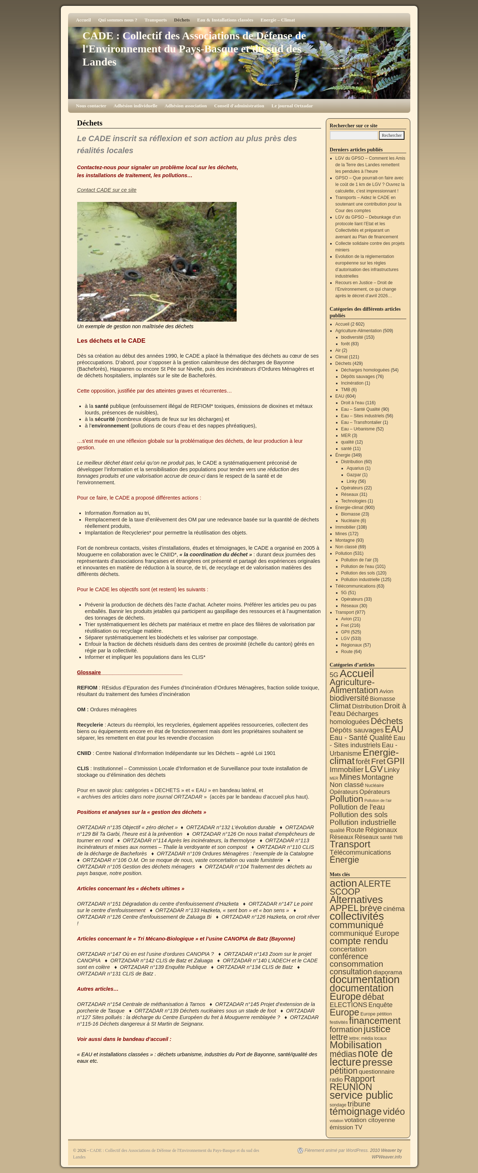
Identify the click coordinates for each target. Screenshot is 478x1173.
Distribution (352, 461)
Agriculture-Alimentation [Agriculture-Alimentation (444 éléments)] (354, 686)
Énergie (342, 455)
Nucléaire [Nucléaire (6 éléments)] (374, 785)
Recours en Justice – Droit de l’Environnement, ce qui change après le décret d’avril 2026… (365, 289)
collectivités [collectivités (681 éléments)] (357, 916)
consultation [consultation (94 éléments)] (351, 971)
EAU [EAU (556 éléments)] (394, 729)
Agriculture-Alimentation (358, 330)
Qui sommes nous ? (117, 20)
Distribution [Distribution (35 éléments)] (367, 706)
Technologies (354, 501)
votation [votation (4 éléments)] (336, 1120)
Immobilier (345, 527)
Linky (352, 481)
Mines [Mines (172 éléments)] (350, 777)
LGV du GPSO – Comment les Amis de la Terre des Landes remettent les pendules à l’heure (370, 165)
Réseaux (349, 494)
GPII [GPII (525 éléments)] (395, 761)
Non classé (346, 546)
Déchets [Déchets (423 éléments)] (387, 721)
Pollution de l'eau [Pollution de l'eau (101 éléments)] (357, 807)
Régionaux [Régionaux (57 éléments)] (381, 830)
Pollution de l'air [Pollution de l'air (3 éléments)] (378, 800)
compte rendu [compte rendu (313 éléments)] (359, 940)
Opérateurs (352, 487)
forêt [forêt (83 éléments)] (363, 762)
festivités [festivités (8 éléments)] (339, 1022)
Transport (344, 612)
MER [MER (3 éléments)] (334, 778)
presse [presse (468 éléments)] (377, 1062)
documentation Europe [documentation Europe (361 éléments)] (362, 992)
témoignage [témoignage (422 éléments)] (356, 1111)
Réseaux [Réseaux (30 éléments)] (341, 837)
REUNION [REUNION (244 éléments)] (351, 1087)
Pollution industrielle (360, 579)
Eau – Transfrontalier (361, 422)
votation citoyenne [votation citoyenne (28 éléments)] (369, 1120)
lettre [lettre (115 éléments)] (339, 1037)
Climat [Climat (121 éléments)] (340, 705)
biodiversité (352, 337)
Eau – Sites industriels (362, 415)
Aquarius (355, 468)
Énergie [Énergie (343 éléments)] (344, 859)
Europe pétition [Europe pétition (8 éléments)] (376, 1014)
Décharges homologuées (365, 370)
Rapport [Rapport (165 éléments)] (359, 1078)
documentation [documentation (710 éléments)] (365, 979)
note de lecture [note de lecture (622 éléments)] (361, 1057)
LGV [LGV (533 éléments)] (374, 769)
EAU (339, 396)
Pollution (343, 553)
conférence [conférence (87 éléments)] (349, 956)
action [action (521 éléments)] (343, 883)
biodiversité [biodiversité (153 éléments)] (349, 698)
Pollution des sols (358, 573)
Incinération (352, 383)
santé (346, 448)
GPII (345, 632)
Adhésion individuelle (135, 105)
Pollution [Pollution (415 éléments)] (346, 799)
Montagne (345, 540)
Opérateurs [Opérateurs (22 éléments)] (344, 792)
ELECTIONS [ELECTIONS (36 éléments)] (348, 1005)
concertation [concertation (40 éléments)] (348, 949)
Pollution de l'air (356, 559)
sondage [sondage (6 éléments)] (338, 1105)
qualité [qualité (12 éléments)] (337, 830)
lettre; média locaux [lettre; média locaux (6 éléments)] (368, 1038)
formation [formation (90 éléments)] (346, 1029)
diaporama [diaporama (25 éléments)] (387, 972)
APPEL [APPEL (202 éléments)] (344, 908)
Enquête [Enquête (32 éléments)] (380, 1005)
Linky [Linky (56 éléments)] (392, 770)
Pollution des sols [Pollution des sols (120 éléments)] (359, 814)
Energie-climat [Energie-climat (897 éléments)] (364, 756)
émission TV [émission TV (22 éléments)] (346, 1127)
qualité (347, 442)
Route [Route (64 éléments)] (355, 830)
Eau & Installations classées (225, 20)
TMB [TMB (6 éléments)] (398, 837)
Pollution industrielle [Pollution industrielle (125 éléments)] (363, 822)
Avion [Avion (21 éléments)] (386, 691)
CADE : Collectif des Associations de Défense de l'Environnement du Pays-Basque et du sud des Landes (194, 48)
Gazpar (354, 474)
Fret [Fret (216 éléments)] (378, 761)
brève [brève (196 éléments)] (371, 908)
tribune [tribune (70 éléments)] (359, 1104)
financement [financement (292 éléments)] (375, 1020)
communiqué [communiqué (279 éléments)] (357, 925)
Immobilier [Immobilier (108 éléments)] (347, 770)
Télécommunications (355, 586)
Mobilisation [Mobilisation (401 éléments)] (356, 1044)
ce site (128, 190)
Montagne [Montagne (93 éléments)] (378, 777)
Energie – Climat (278, 20)
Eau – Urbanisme (358, 429)
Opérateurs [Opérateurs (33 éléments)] (374, 791)
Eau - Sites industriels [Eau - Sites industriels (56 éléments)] (368, 741)
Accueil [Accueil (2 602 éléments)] (357, 673)
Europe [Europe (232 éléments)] (344, 1012)
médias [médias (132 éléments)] (343, 1054)
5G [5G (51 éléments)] (334, 675)
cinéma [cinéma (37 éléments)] (394, 908)
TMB (345, 389)
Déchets (182, 20)
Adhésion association (186, 105)
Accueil (83, 20)
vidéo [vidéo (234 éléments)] (394, 1111)
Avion (346, 618)
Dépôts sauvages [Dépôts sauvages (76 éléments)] (357, 730)
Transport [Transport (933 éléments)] (350, 844)
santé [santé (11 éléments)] (386, 837)
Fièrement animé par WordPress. (336, 1150)
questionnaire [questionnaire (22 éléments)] (376, 1071)
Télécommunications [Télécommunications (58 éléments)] (360, 852)
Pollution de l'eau (357, 566)
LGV (345, 638)
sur (116, 190)
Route (347, 651)
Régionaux (351, 645)
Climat (341, 356)
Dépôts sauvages (358, 376)
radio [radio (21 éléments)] (336, 1079)
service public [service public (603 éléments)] (361, 1095)
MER (346, 435)
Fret (345, 625)
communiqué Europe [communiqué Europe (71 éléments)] (364, 933)
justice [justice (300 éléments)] (377, 1028)
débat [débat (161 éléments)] (373, 997)
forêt (345, 343)
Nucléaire (350, 520)
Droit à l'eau (352, 402)
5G (344, 592)
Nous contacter (91, 105)
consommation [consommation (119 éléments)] (356, 964)
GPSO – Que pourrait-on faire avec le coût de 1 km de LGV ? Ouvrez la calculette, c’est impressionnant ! (369, 184)
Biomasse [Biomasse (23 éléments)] (382, 699)
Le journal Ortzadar (292, 105)
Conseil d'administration (239, 105)
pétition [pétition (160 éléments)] (344, 1070)
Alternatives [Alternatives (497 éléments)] (356, 899)
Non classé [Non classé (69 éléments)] (347, 784)
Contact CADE (95, 190)
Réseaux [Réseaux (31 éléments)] (367, 837)
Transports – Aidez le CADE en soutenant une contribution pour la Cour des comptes (368, 204)
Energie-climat (349, 507)
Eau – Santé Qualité (360, 409)
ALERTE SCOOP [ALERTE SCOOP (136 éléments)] (360, 887)
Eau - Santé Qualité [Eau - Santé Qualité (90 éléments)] (361, 737)
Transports (156, 20)
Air (338, 350)
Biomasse (350, 514)
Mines (341, 533)
